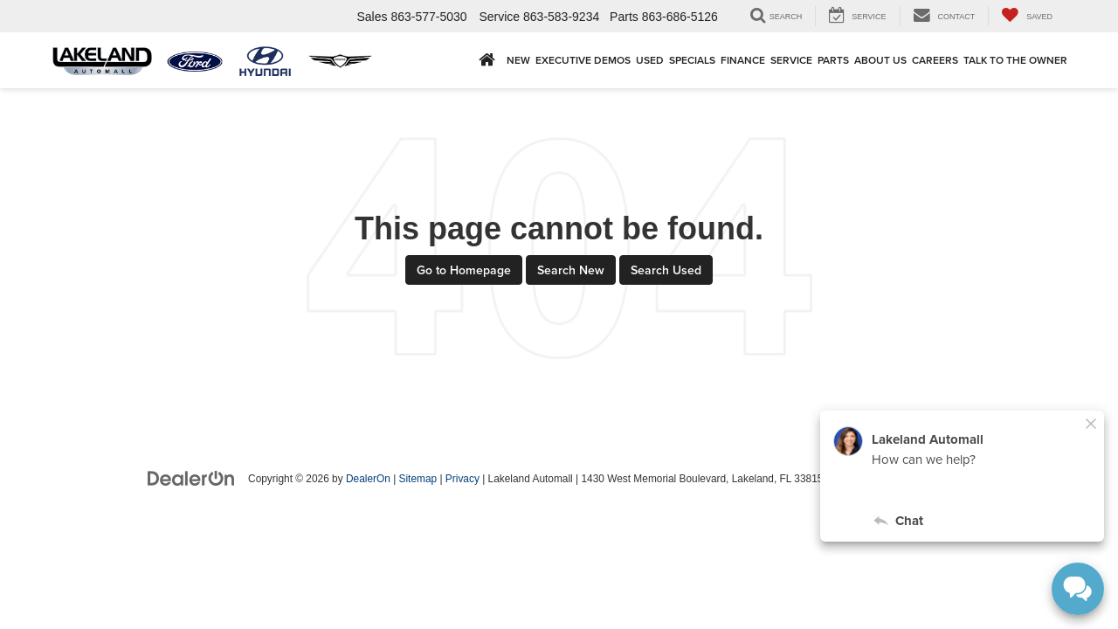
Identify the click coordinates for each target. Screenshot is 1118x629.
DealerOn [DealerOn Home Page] (368, 479)
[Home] (487, 59)
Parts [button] (833, 59)
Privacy (462, 479)
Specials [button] (692, 59)
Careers (935, 59)
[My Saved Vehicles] (1027, 16)
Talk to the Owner (1015, 59)
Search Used (666, 270)
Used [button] (650, 59)
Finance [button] (743, 59)
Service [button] (791, 59)
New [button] (518, 59)
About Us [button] (880, 59)
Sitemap (418, 479)
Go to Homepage (464, 270)
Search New (570, 270)
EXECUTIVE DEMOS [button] (583, 59)
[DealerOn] (191, 478)
